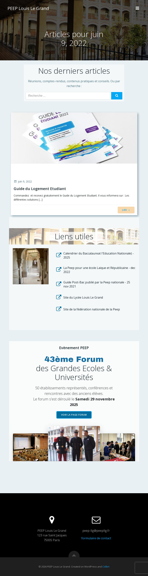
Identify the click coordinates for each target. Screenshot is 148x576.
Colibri (105, 566)
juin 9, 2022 (23, 181)
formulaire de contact (96, 538)
